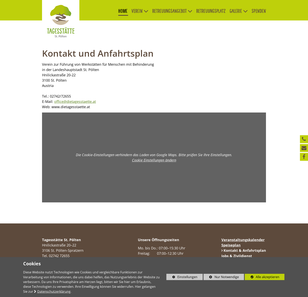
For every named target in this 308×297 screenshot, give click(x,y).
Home (122, 11)
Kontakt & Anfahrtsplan (244, 250)
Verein (137, 11)
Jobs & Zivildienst (236, 256)
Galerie (236, 11)
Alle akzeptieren (262, 277)
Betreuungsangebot (169, 11)
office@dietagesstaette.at (75, 101)
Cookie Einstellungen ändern (154, 160)
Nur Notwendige (221, 277)
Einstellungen (181, 277)
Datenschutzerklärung (54, 291)
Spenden (259, 11)
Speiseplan (231, 245)
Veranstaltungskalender (243, 239)
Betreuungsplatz (211, 11)
